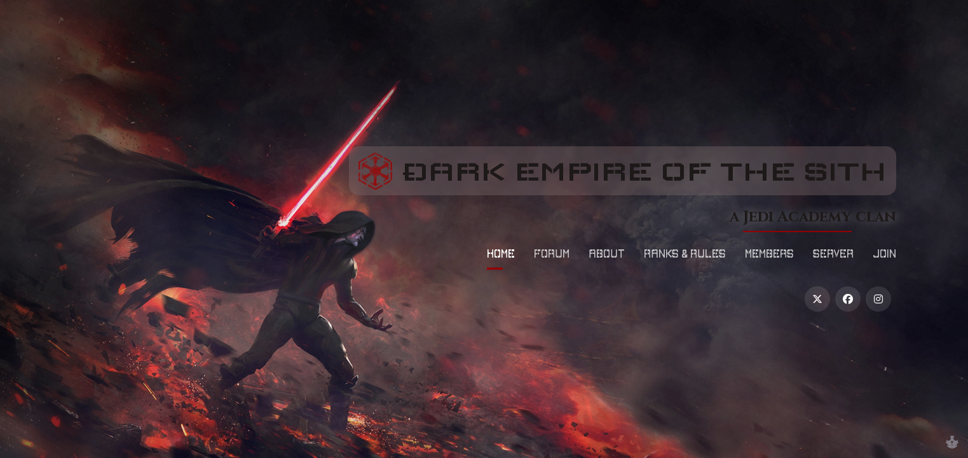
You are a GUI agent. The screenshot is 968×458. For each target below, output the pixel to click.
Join (884, 253)
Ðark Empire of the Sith (655, 170)
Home (501, 253)
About (607, 253)
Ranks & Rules (685, 253)
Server (833, 253)
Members (769, 253)
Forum (551, 253)
